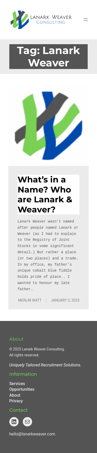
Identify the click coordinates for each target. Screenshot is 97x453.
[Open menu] (86, 20)
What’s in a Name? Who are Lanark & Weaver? (45, 194)
